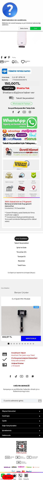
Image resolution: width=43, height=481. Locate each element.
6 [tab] (22, 344)
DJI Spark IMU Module (21, 299)
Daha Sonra (24, 28)
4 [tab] (17, 344)
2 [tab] (11, 344)
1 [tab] (9, 344)
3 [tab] (14, 344)
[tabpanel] (21, 319)
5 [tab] (20, 344)
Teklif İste (8, 88)
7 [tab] (25, 344)
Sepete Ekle (31, 338)
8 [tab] (28, 344)
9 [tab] (31, 344)
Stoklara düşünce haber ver (19, 92)
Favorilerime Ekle (25, 61)
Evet (35, 28)
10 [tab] (33, 344)
